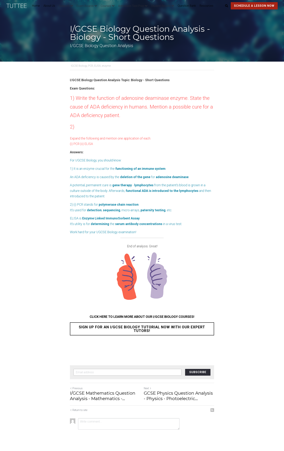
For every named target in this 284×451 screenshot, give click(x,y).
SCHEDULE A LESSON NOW (254, 5)
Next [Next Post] (147, 388)
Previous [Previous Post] (76, 388)
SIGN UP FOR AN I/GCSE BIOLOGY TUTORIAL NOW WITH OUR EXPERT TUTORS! (142, 329)
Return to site (78, 410)
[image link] (18, 5)
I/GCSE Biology (86, 160)
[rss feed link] (212, 410)
